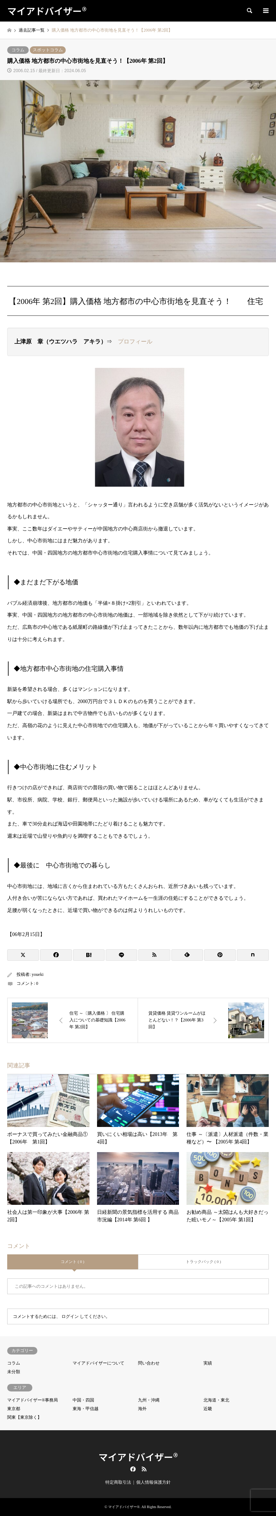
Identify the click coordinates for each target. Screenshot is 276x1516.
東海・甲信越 (85, 1408)
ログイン (70, 1316)
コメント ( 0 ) (72, 1261)
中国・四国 (83, 1400)
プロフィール (135, 341)
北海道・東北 (216, 1400)
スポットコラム (48, 49)
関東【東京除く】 (24, 1417)
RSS (144, 1468)
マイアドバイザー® (138, 1456)
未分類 (13, 1371)
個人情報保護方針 (153, 1482)
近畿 (207, 1408)
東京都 (13, 1408)
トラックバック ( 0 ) (203, 1261)
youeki (37, 974)
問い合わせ (149, 1363)
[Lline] (121, 955)
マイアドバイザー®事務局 (32, 1400)
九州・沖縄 (149, 1400)
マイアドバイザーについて (98, 1363)
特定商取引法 (118, 1482)
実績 (207, 1363)
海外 (142, 1408)
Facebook (132, 1468)
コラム (18, 49)
